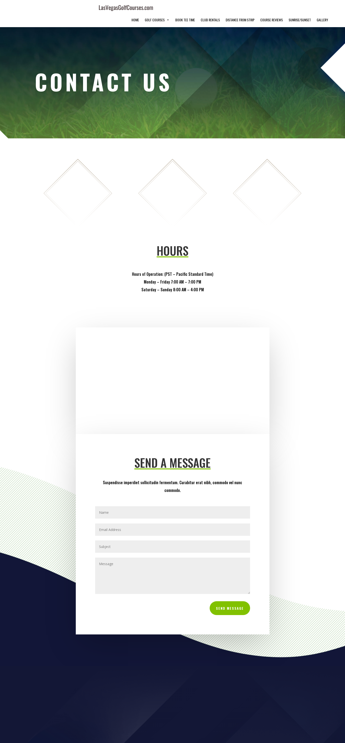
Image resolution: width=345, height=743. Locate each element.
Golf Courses (157, 8)
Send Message (230, 596)
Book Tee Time (185, 8)
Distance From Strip (240, 8)
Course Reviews (271, 8)
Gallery (322, 8)
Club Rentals (210, 8)
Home (135, 8)
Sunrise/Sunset (300, 8)
